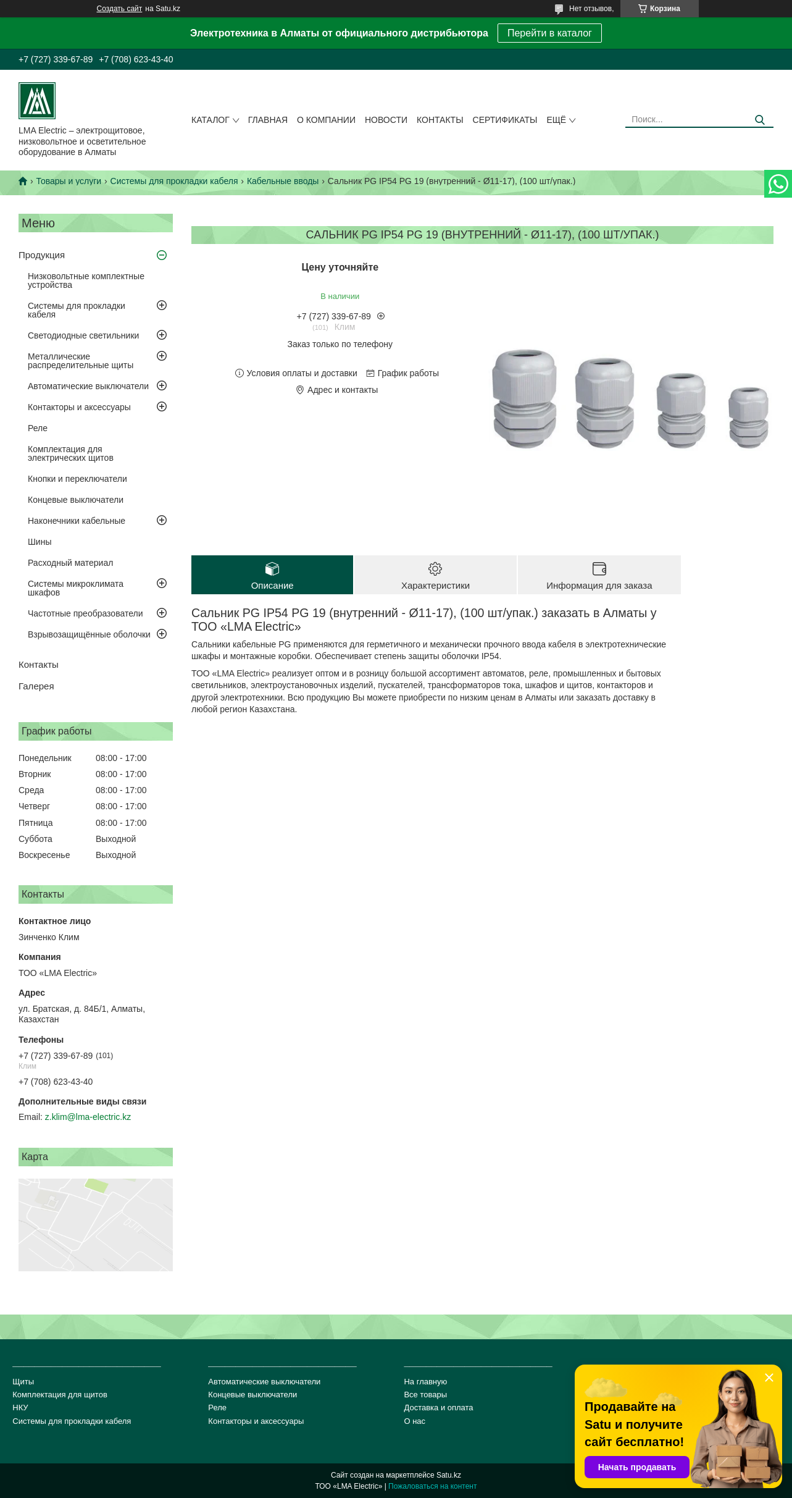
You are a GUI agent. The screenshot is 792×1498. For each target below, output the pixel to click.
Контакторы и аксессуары (79, 407)
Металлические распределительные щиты (80, 360)
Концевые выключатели (75, 500)
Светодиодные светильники (83, 335)
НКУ (20, 1407)
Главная (268, 120)
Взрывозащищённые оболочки (89, 634)
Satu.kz (448, 1475)
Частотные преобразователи (85, 613)
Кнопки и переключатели (77, 479)
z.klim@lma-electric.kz (88, 1117)
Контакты (440, 120)
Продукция (42, 255)
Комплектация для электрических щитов (71, 453)
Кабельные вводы (283, 181)
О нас (414, 1421)
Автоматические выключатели (88, 386)
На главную (425, 1381)
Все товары (425, 1394)
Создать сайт (120, 8)
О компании (326, 120)
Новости (386, 120)
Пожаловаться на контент (432, 1486)
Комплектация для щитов (59, 1394)
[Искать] (759, 120)
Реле (38, 428)
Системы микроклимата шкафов (75, 588)
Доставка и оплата (438, 1407)
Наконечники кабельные (76, 521)
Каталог (210, 120)
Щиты (23, 1381)
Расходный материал (70, 563)
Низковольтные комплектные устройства (86, 280)
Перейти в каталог (549, 33)
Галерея (36, 686)
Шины (39, 542)
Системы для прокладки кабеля (174, 181)
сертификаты (505, 120)
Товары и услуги (68, 181)
